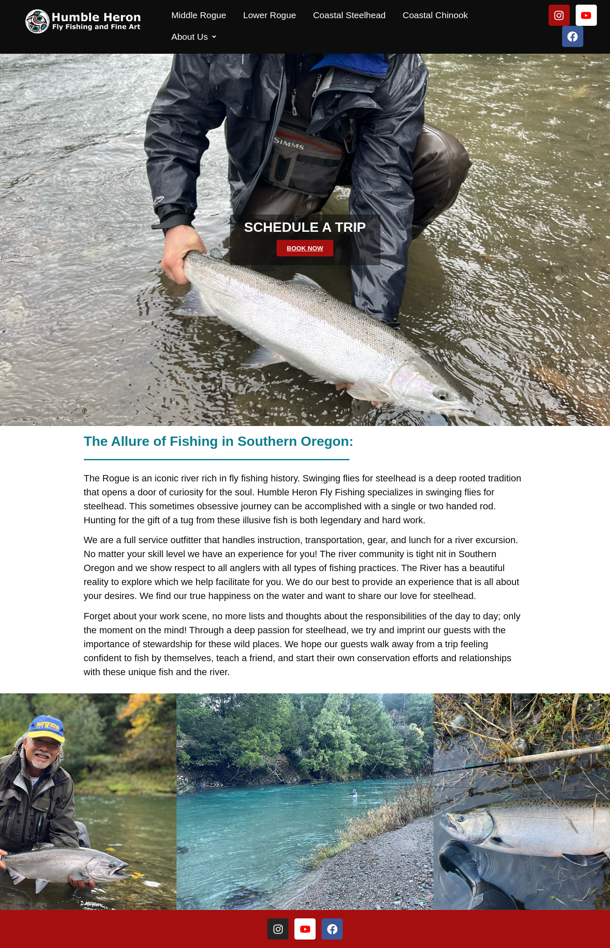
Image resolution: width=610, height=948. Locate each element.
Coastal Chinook (435, 15)
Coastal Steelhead (349, 15)
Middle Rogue (198, 15)
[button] (193, 36)
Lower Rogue (269, 15)
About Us (193, 36)
